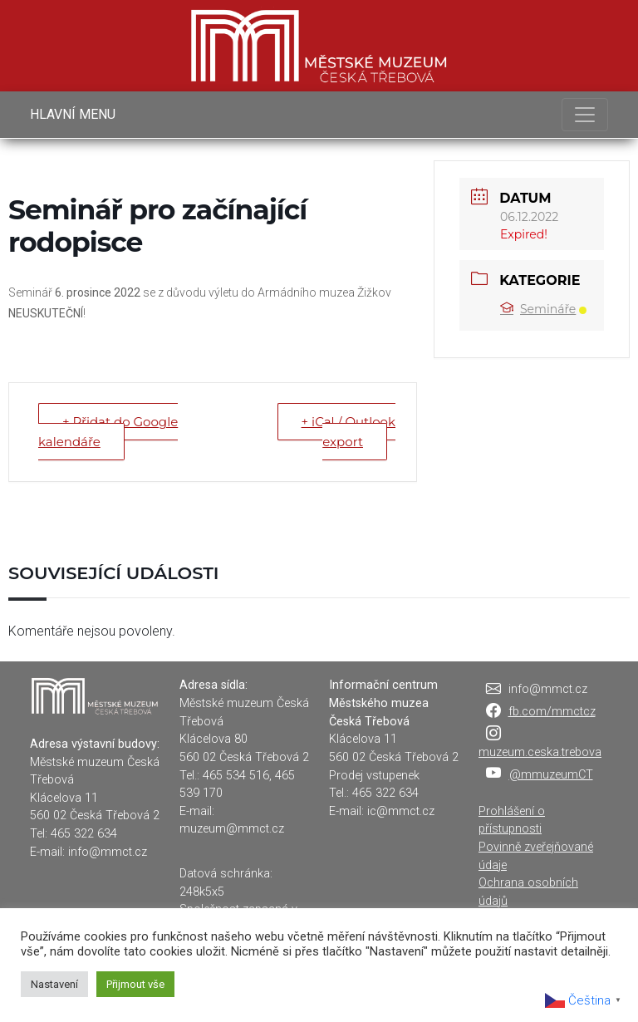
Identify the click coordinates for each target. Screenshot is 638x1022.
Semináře (543, 309)
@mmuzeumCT (551, 775)
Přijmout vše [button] (135, 984)
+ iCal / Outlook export (348, 432)
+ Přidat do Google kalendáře (108, 432)
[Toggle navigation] (585, 114)
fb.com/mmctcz (552, 712)
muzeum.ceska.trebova (539, 752)
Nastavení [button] (54, 984)
